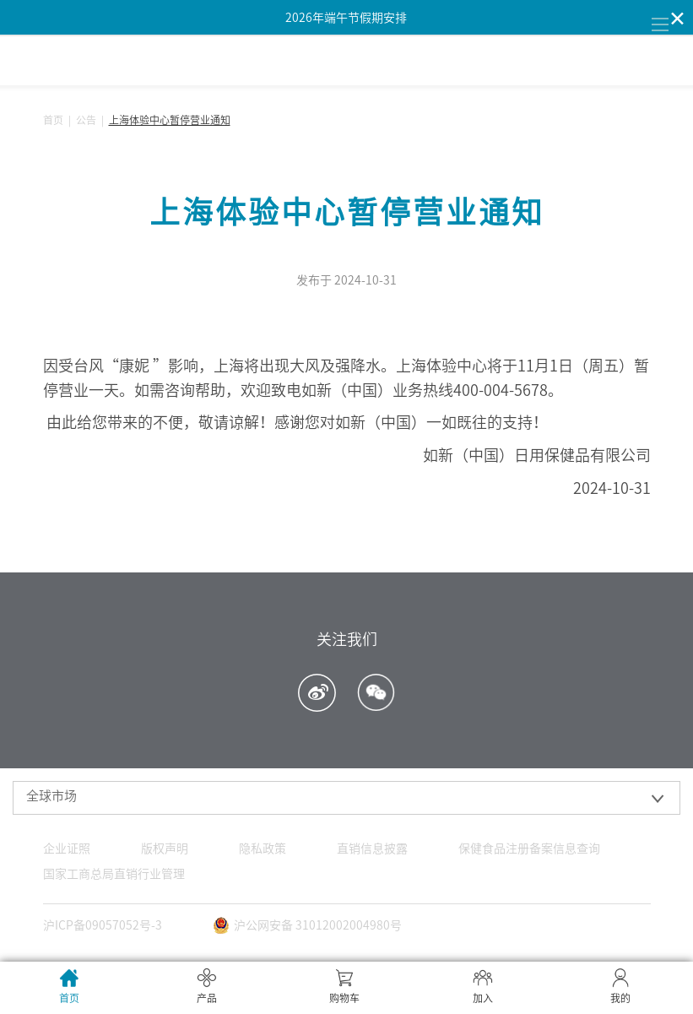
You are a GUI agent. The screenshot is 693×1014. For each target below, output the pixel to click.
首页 (53, 120)
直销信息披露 (372, 848)
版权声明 (164, 848)
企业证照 (66, 848)
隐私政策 (262, 848)
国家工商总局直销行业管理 (114, 874)
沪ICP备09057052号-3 (102, 925)
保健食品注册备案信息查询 (529, 848)
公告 (86, 120)
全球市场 (51, 795)
